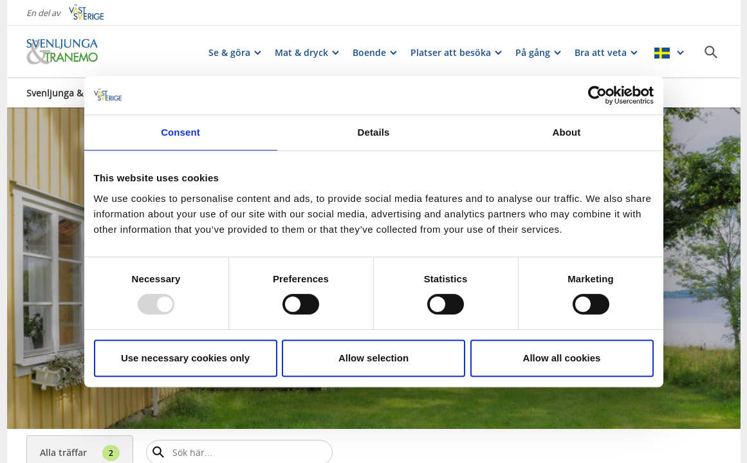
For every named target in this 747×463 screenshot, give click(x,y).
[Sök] (711, 52)
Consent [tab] (180, 132)
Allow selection (373, 357)
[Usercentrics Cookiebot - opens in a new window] (597, 95)
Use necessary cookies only (185, 357)
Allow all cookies (562, 357)
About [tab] (567, 132)
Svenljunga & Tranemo (75, 93)
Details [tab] (374, 132)
